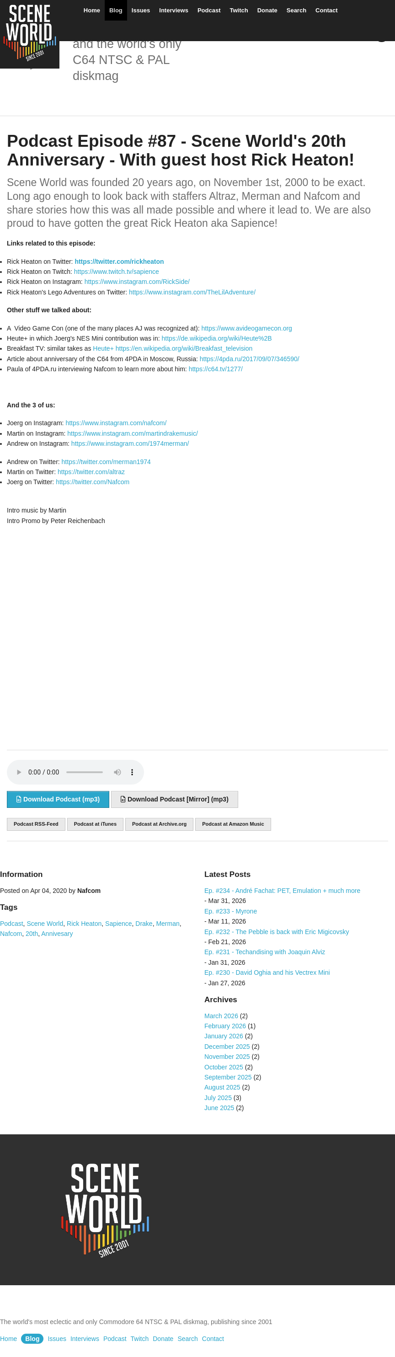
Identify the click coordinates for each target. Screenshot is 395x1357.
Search (296, 10)
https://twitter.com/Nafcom (92, 482)
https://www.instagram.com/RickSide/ (137, 281)
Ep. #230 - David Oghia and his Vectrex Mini (267, 972)
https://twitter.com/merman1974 (106, 461)
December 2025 (227, 1046)
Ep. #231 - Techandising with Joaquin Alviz (264, 952)
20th (32, 933)
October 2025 (223, 1067)
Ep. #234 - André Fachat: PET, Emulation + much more (282, 890)
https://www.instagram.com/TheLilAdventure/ (192, 292)
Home (92, 10)
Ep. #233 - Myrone (230, 911)
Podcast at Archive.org (159, 824)
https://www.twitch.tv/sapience (116, 271)
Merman (167, 923)
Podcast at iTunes (95, 824)
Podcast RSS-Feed (36, 824)
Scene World (45, 923)
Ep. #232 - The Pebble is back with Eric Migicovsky (276, 931)
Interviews (173, 10)
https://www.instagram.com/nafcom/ (115, 423)
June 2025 (219, 1107)
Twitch (239, 10)
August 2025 (222, 1087)
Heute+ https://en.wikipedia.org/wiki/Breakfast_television (172, 348)
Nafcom (11, 933)
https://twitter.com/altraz (91, 471)
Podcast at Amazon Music (233, 824)
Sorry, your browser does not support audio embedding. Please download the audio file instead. (75, 772)
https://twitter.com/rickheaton (119, 261)
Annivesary (57, 933)
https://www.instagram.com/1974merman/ (130, 443)
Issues (141, 10)
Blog (116, 10)
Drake (143, 923)
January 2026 (223, 1036)
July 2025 (218, 1097)
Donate (267, 10)
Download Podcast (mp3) (58, 799)
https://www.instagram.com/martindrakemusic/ (131, 433)
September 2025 (228, 1077)
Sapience (118, 923)
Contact (326, 10)
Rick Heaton (84, 923)
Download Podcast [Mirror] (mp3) (175, 799)
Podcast (209, 10)
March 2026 (221, 1016)
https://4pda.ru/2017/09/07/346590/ (249, 359)
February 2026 (225, 1026)
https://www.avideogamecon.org (246, 328)
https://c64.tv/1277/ (216, 369)
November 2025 (227, 1056)
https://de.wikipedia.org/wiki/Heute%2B (216, 338)
